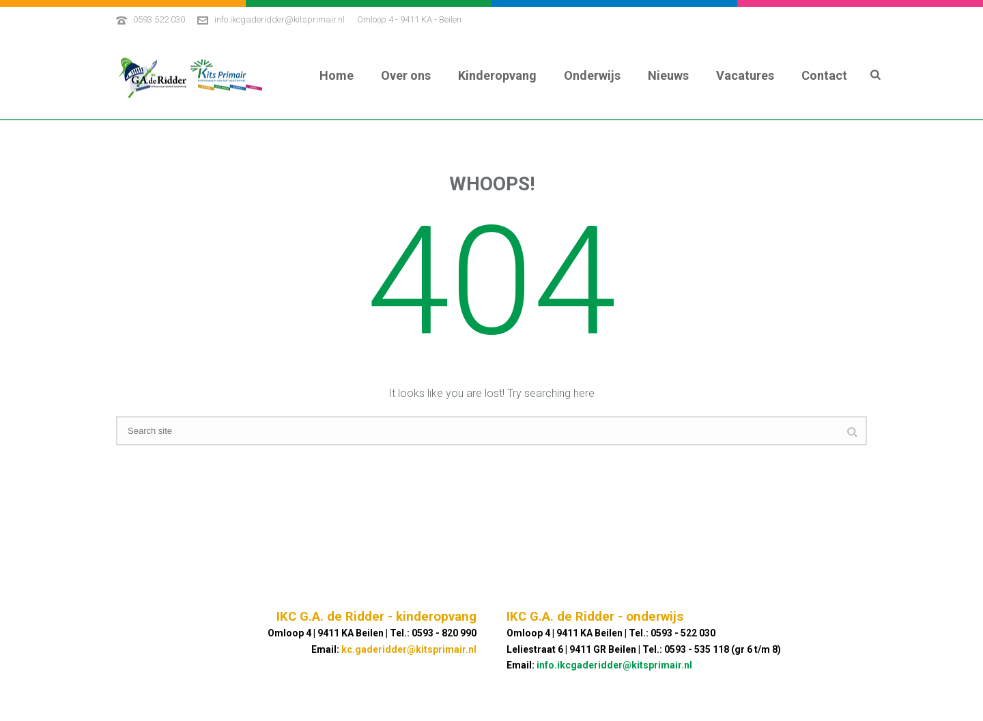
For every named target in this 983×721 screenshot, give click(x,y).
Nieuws (668, 75)
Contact (824, 75)
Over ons (406, 75)
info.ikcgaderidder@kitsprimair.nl (279, 19)
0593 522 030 (159, 19)
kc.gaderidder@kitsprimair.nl (408, 649)
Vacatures (745, 75)
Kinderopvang (497, 75)
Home (336, 75)
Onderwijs (592, 75)
